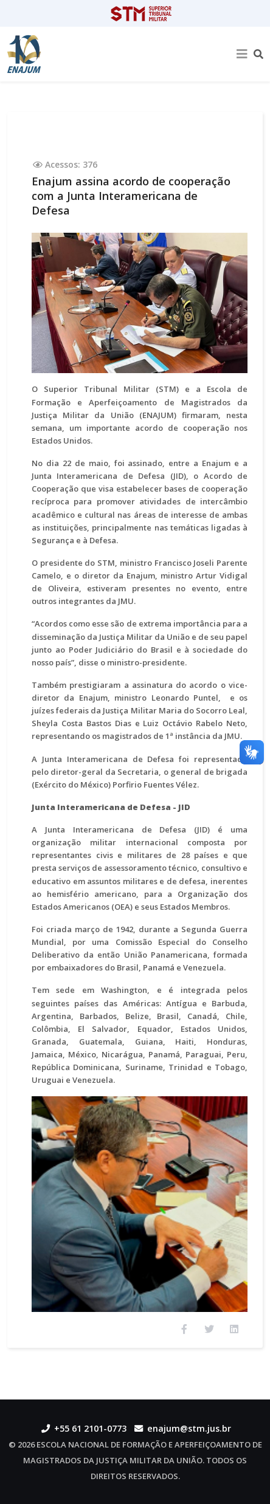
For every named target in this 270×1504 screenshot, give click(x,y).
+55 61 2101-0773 (90, 1428)
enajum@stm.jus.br (189, 1428)
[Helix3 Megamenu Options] (242, 54)
